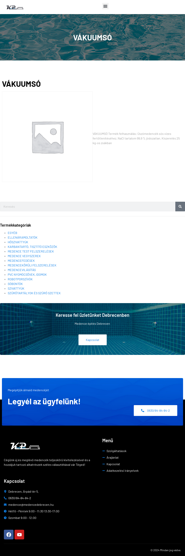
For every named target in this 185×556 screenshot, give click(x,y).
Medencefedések (21, 260)
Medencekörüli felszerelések (32, 265)
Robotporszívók (20, 279)
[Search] (180, 206)
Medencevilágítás (22, 270)
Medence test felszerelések (31, 251)
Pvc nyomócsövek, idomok (27, 274)
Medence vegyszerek (24, 256)
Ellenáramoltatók (23, 237)
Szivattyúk (16, 288)
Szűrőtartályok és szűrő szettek (34, 293)
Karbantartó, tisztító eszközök (32, 246)
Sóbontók (15, 284)
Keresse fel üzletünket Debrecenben (92, 315)
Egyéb (12, 233)
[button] (105, 6)
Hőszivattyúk (18, 242)
